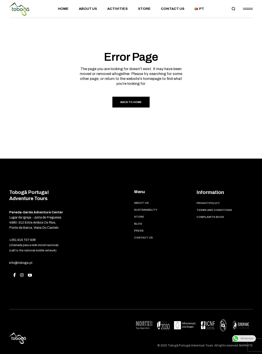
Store (139, 216)
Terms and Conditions (214, 210)
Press (138, 230)
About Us (141, 203)
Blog (138, 223)
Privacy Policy (208, 203)
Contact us (143, 237)
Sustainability (145, 209)
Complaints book (210, 217)
